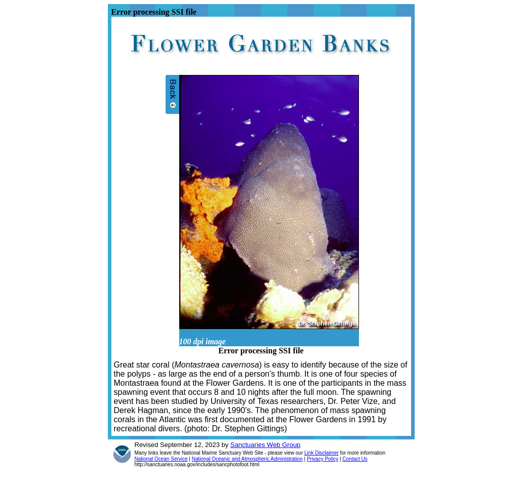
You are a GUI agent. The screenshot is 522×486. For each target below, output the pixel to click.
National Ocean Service (161, 459)
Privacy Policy (322, 459)
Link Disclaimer (321, 453)
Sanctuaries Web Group (265, 445)
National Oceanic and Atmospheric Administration (247, 459)
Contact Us (354, 459)
